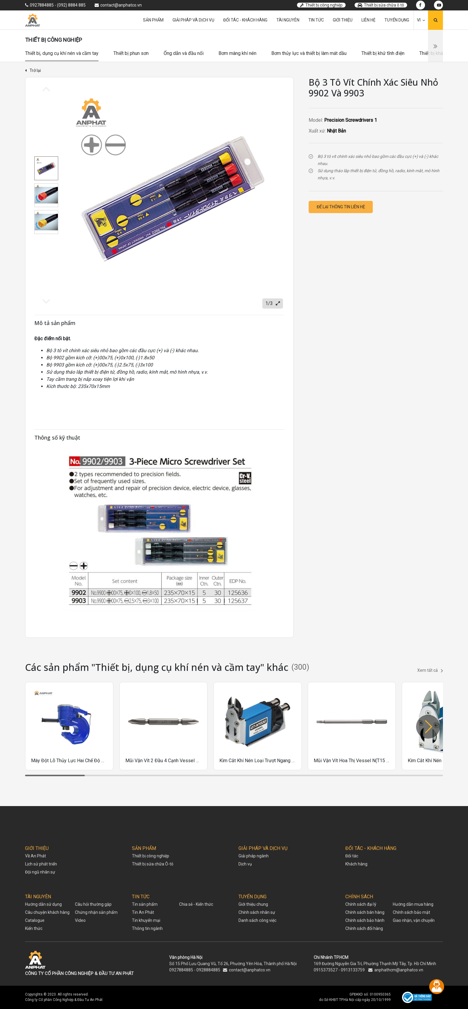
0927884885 (181, 970)
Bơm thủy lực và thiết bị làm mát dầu (309, 53)
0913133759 (353, 970)
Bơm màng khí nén (237, 53)
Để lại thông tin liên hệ (341, 206)
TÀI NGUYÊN (38, 896)
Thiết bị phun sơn (131, 53)
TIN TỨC (141, 896)
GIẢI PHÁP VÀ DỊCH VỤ (262, 848)
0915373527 (326, 970)
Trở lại (33, 70)
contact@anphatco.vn (249, 970)
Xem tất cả (430, 671)
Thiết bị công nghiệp (321, 5)
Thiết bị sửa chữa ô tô (381, 5)
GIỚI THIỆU (37, 848)
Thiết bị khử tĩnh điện (382, 53)
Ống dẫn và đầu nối (184, 53)
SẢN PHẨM (144, 848)
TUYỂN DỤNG (252, 896)
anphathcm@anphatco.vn (398, 970)
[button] (428, 727)
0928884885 (208, 970)
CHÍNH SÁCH (359, 896)
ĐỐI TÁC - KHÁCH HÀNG (370, 848)
